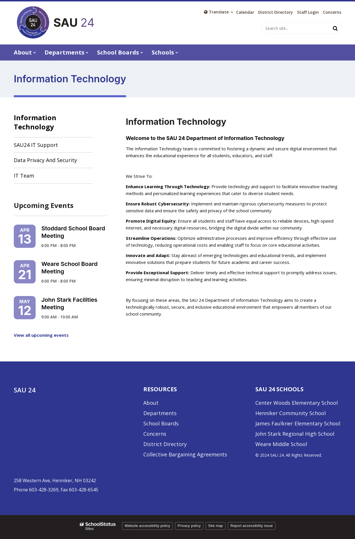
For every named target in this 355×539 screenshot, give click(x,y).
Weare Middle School (281, 444)
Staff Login (308, 12)
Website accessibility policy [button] (147, 526)
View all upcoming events (41, 335)
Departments (160, 413)
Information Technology (35, 122)
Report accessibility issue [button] (251, 526)
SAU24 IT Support (46, 147)
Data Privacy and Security (45, 160)
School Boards (161, 423)
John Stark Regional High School (294, 433)
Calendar (245, 12)
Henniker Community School (290, 413)
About (151, 402)
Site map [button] (215, 526)
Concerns (332, 12)
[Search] (335, 28)
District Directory (165, 444)
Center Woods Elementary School (296, 402)
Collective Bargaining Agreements (185, 454)
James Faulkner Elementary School (297, 423)
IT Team (24, 175)
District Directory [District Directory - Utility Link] (275, 12)
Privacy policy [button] (189, 526)
